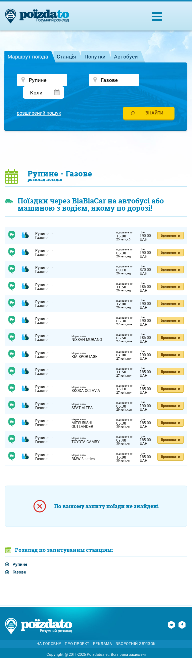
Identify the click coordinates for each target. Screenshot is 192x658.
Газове (19, 560)
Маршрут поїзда (28, 56)
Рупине (19, 552)
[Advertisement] (96, 137)
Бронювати (170, 223)
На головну (48, 632)
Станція (66, 56)
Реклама (102, 632)
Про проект (77, 632)
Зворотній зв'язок (136, 632)
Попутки (95, 56)
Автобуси (126, 56)
